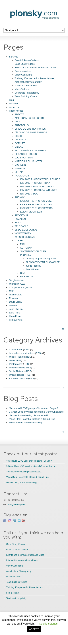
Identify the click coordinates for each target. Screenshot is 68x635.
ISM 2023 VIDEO (29, 193)
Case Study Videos (24, 64)
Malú (11, 291)
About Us (14, 107)
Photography (15, 364)
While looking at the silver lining (25, 422)
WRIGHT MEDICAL (25, 237)
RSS (26, 349)
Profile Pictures (17, 367)
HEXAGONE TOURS (26, 154)
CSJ (22, 273)
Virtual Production (18, 378)
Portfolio (13, 103)
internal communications (21, 353)
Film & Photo (15, 319)
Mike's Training (17, 356)
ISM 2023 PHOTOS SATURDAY (37, 186)
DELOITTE (20, 139)
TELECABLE (21, 226)
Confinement (15, 349)
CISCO (18, 136)
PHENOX (19, 197)
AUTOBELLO (22, 125)
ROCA (18, 222)
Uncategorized (16, 374)
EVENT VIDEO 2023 (31, 211)
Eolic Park (14, 312)
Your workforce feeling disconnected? (28, 415)
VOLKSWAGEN (23, 233)
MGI (22, 244)
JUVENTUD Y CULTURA (33, 251)
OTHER (19, 240)
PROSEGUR (21, 215)
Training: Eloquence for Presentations (34, 78)
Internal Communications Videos (22, 560)
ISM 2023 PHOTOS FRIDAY (35, 183)
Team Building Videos (26, 96)
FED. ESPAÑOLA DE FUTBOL (31, 150)
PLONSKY (25, 255)
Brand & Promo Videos (26, 60)
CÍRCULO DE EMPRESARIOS (31, 132)
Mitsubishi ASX (17, 283)
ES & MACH (26, 276)
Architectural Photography (28, 82)
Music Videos (21, 89)
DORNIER (20, 143)
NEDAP (19, 172)
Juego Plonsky (33, 265)
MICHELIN (20, 164)
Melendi (13, 305)
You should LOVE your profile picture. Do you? (33, 408)
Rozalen (13, 298)
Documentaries (22, 71)
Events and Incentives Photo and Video (35, 67)
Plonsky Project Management (41, 258)
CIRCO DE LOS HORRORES (30, 128)
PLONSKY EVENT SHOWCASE (43, 262)
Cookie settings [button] (48, 623)
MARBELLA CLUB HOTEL (28, 161)
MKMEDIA (20, 168)
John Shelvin (15, 309)
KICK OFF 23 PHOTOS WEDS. (36, 208)
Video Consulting (23, 74)
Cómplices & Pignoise (20, 287)
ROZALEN (20, 219)
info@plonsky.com (16, 504)
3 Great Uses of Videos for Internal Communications (36, 411)
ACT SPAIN (26, 247)
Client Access (16, 110)
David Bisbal (15, 301)
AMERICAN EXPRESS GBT (29, 118)
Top (62, 329)
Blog (11, 100)
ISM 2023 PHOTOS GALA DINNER (38, 190)
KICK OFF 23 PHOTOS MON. (36, 201)
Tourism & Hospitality (25, 85)
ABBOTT (19, 114)
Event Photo (32, 269)
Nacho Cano (15, 294)
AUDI (17, 121)
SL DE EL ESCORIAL (26, 229)
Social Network (17, 371)
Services (13, 56)
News (12, 360)
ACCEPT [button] (34, 629)
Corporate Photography (27, 92)
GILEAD (19, 146)
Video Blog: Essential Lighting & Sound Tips (32, 419)
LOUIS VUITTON (23, 157)
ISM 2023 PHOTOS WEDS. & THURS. (40, 179)
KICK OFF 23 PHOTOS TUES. (36, 204)
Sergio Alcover (16, 280)
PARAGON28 (22, 175)
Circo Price (15, 316)
